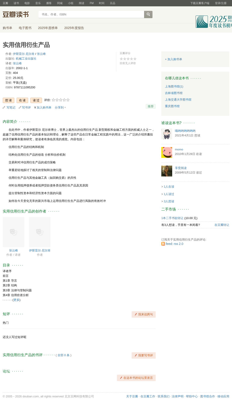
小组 (70, 3)
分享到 (59, 107)
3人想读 (169, 201)
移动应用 (223, 396)
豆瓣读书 (19, 15)
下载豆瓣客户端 (199, 3)
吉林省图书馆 (174, 93)
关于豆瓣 (132, 396)
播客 (49, 3)
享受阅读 (181, 168)
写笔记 (11, 107)
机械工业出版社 (26, 58)
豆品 (112, 3)
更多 (16, 300)
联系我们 (163, 396)
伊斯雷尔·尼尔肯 (23, 54)
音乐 (38, 3)
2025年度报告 (74, 28)
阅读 (81, 3)
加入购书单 (44, 107)
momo (179, 149)
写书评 (26, 107)
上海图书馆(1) (174, 86)
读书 (16, 3)
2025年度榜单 (48, 28)
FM (92, 3)
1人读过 (169, 194)
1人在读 (169, 186)
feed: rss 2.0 (174, 244)
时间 (101, 3)
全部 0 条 (64, 355)
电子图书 (25, 28)
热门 (6, 322)
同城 (60, 3)
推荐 (151, 106)
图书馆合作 (207, 396)
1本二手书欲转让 (172, 218)
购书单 (7, 28)
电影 (27, 3)
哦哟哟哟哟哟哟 (185, 131)
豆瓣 (5, 3)
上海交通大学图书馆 (178, 99)
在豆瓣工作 (147, 396)
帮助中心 (192, 396)
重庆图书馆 (172, 106)
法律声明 (178, 396)
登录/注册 (221, 3)
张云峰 (41, 54)
